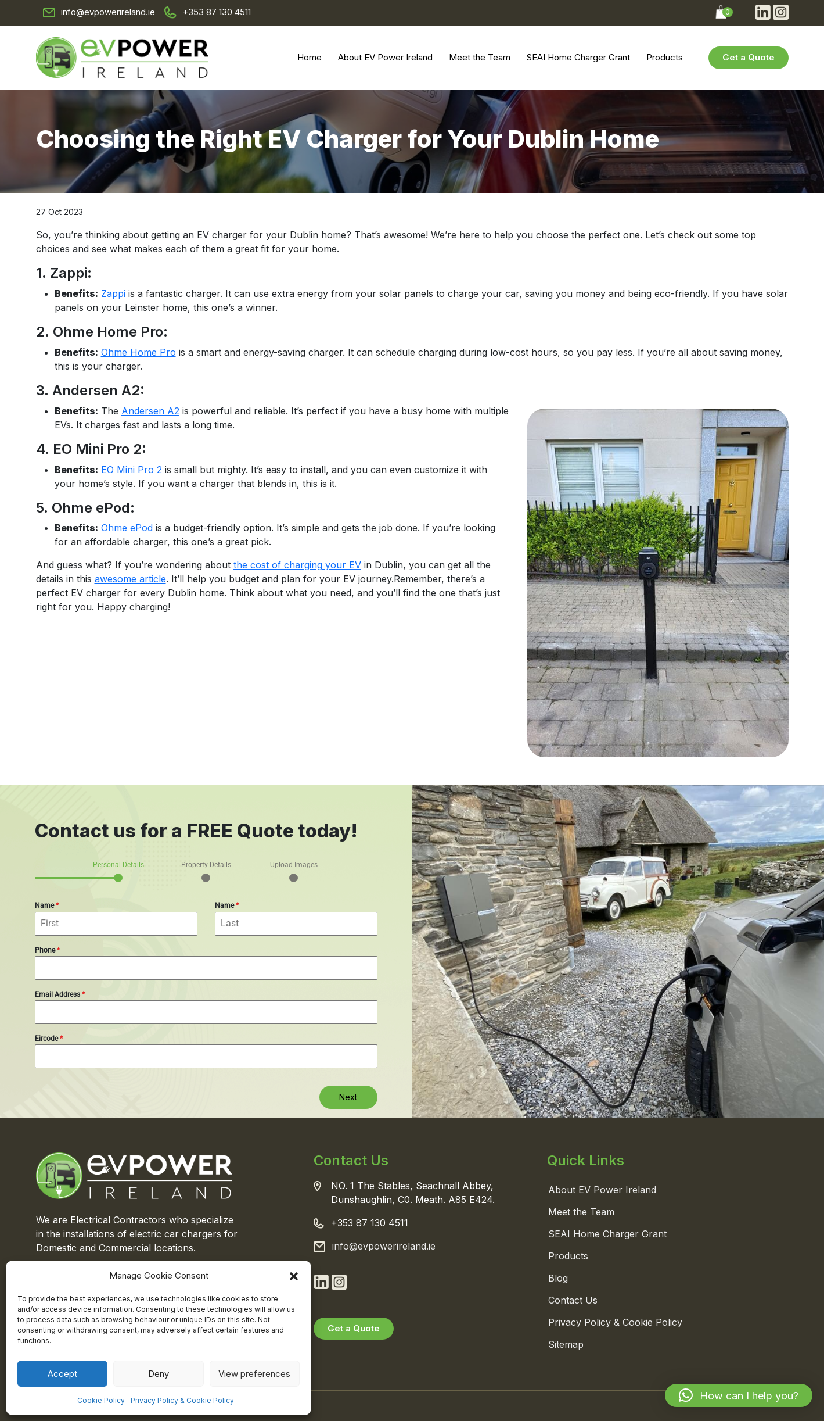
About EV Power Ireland (385, 57)
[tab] (118, 871)
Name (47, 905)
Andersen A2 (150, 411)
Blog (558, 1278)
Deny (158, 1373)
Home (309, 57)
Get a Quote (748, 57)
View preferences (254, 1373)
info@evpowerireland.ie (108, 11)
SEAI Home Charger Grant (578, 57)
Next (348, 1097)
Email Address (60, 994)
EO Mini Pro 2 (131, 469)
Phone (47, 950)
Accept (62, 1373)
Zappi (113, 293)
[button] (294, 1276)
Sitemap (566, 1344)
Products (664, 57)
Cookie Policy (101, 1400)
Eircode (49, 1039)
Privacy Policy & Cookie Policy (182, 1400)
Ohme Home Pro (138, 352)
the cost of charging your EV (297, 565)
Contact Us (573, 1300)
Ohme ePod (125, 528)
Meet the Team (479, 57)
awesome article (130, 579)
